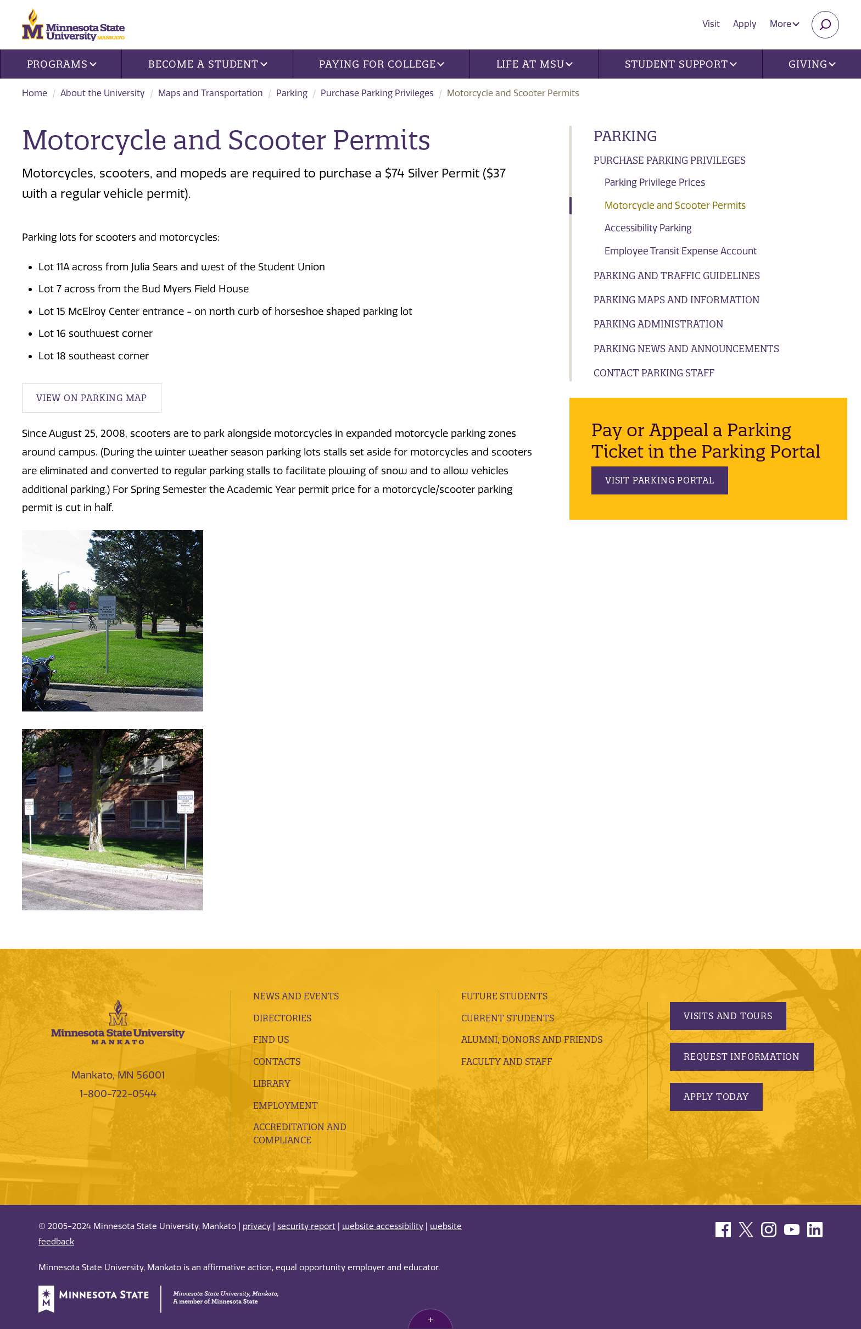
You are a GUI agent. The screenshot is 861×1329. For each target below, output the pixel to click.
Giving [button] (812, 64)
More (785, 24)
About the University (102, 93)
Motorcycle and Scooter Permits (675, 205)
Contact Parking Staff (654, 373)
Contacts (276, 1061)
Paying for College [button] (381, 64)
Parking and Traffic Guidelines (677, 275)
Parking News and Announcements (686, 348)
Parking (292, 93)
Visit (711, 24)
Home (34, 93)
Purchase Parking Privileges (377, 93)
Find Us (271, 1039)
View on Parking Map (91, 397)
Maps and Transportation (210, 93)
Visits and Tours (728, 1015)
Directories (282, 1018)
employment (285, 1105)
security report (306, 1226)
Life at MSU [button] (534, 64)
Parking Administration (658, 324)
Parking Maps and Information (676, 299)
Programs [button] (62, 64)
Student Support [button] (681, 64)
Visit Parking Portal (659, 480)
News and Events (296, 996)
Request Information (742, 1056)
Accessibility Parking (648, 228)
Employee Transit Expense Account (681, 251)
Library (271, 1083)
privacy (257, 1226)
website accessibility (382, 1226)
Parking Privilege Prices (655, 182)
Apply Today (716, 1096)
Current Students (507, 1018)
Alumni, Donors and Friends (531, 1039)
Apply (745, 24)
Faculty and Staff (506, 1061)
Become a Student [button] (207, 64)
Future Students (504, 996)
